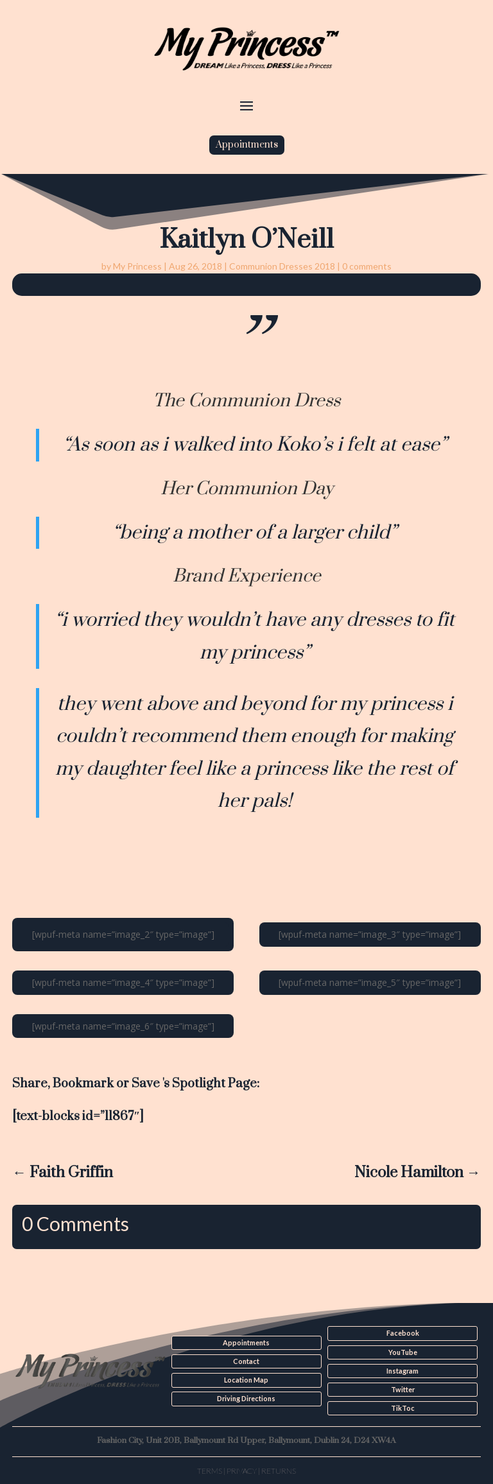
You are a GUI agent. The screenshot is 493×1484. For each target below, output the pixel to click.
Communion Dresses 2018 (282, 266)
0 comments (367, 266)
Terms (209, 1469)
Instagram (402, 1370)
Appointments (247, 145)
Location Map (246, 1380)
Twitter (402, 1389)
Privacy (242, 1469)
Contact (246, 1361)
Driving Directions (246, 1398)
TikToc (402, 1407)
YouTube (402, 1352)
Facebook (403, 1333)
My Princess (137, 266)
